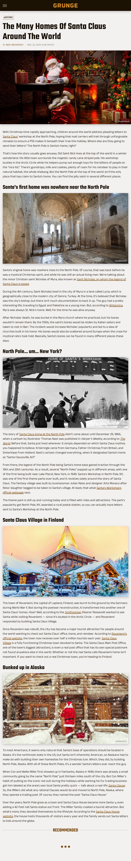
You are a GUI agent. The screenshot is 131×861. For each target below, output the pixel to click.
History (8, 17)
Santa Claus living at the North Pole (42, 434)
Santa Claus (10, 136)
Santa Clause (116, 785)
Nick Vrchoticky (15, 44)
